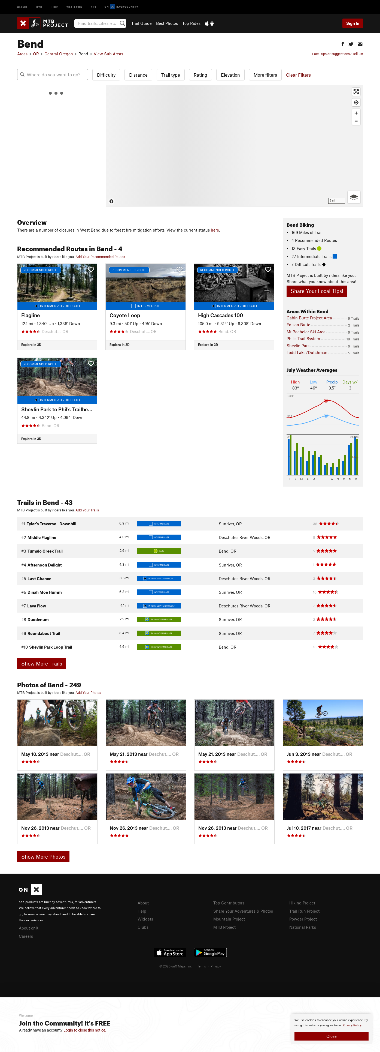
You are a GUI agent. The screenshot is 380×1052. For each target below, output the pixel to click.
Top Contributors (228, 902)
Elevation (230, 74)
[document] (331, 1029)
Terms (201, 966)
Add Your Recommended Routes (100, 256)
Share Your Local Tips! (317, 291)
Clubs (143, 927)
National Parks (302, 927)
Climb (22, 6)
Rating (200, 74)
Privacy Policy (352, 1025)
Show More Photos (43, 856)
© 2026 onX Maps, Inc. (176, 966)
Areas (22, 53)
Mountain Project (229, 918)
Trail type (170, 74)
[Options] (354, 197)
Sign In (352, 23)
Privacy (216, 966)
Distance (138, 74)
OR (36, 53)
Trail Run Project (304, 911)
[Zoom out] (356, 121)
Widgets (145, 918)
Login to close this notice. (84, 1030)
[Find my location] (356, 102)
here (215, 229)
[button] (342, 43)
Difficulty (106, 74)
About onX (28, 927)
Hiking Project (302, 902)
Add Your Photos (88, 692)
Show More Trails (41, 663)
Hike (54, 6)
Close (331, 1036)
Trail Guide (141, 23)
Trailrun (74, 6)
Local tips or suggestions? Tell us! (337, 54)
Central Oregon (58, 53)
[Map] (234, 145)
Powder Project (303, 918)
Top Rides (191, 23)
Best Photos (167, 23)
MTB (39, 6)
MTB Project (224, 927)
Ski (93, 6)
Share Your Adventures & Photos (243, 911)
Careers (26, 936)
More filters (265, 74)
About (143, 902)
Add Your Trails (87, 510)
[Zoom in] (356, 113)
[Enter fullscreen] (356, 92)
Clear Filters (298, 74)
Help (142, 911)
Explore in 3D (31, 344)
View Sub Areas (108, 53)
